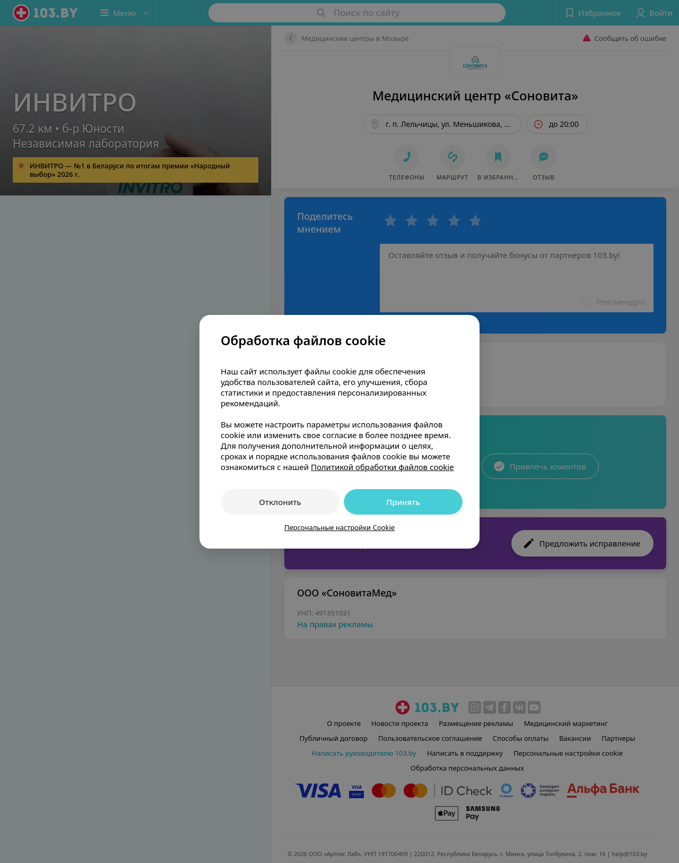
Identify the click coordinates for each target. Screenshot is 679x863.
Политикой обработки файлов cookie (382, 467)
